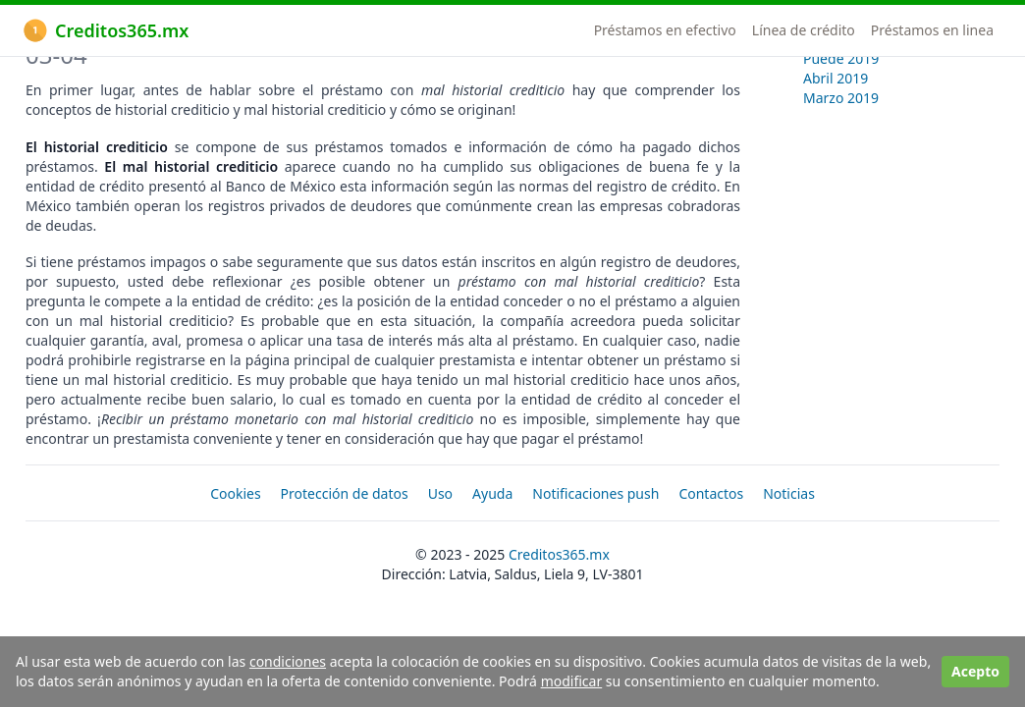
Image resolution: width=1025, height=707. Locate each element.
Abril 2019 (835, 78)
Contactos (710, 493)
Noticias (789, 493)
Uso (440, 493)
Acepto (975, 671)
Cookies (235, 493)
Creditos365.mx (106, 30)
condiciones (287, 661)
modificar (572, 681)
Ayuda (492, 493)
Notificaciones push (595, 493)
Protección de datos (344, 493)
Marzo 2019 (841, 97)
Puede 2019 (841, 58)
